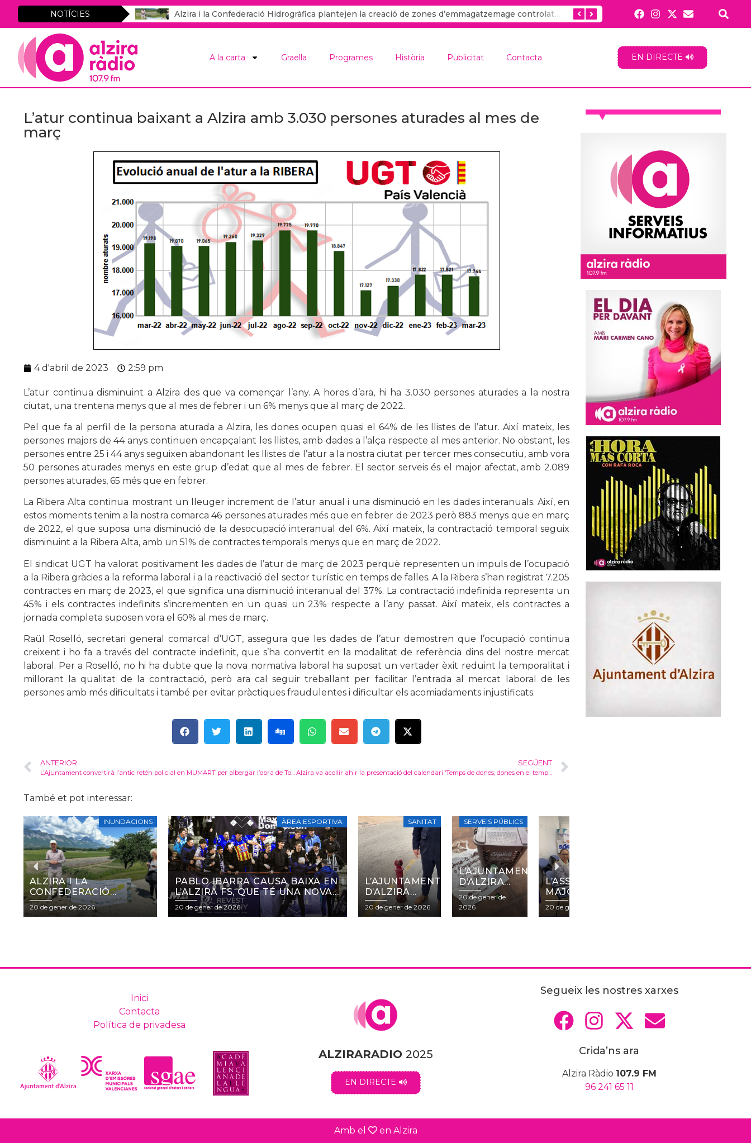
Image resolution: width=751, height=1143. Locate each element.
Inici (139, 998)
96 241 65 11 (609, 1087)
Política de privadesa (139, 1025)
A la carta (234, 57)
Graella (294, 58)
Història (410, 58)
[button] (185, 731)
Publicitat (465, 58)
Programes (351, 58)
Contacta (524, 58)
